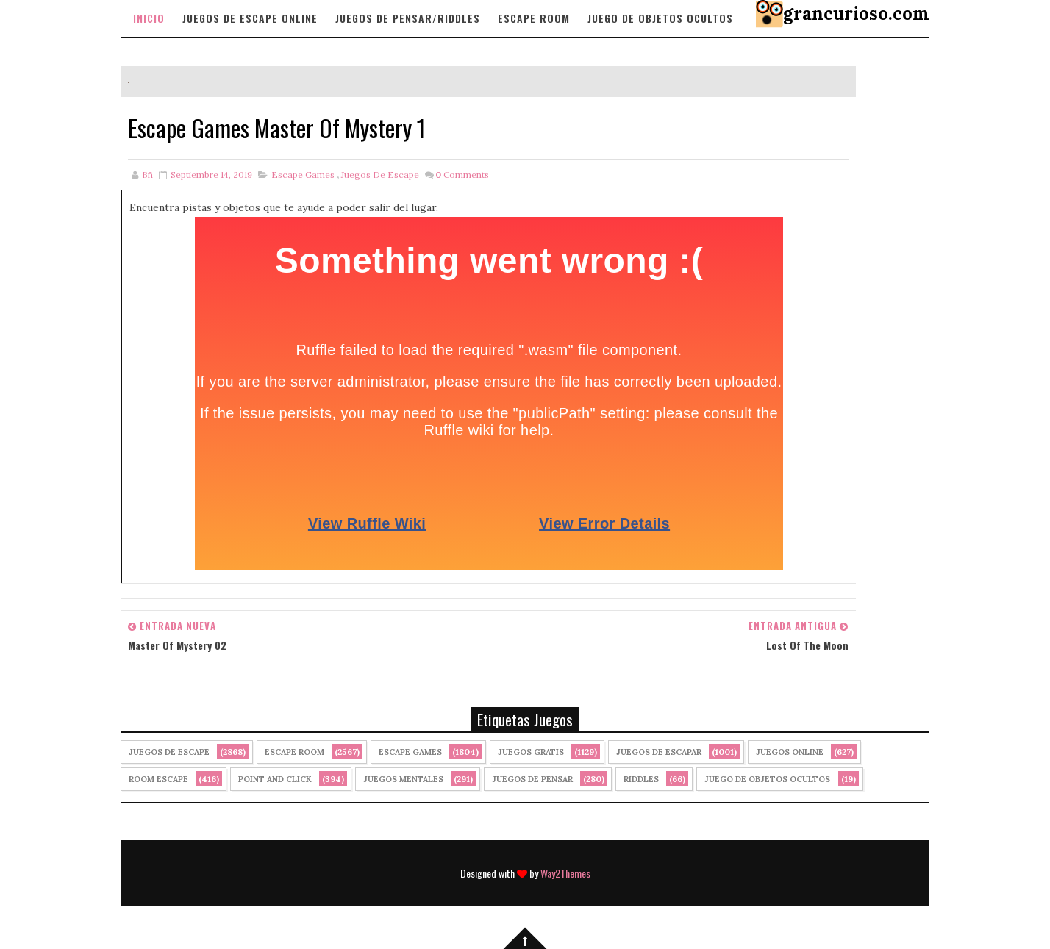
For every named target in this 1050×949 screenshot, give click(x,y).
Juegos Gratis (531, 752)
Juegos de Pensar (532, 779)
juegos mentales (403, 779)
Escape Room (534, 18)
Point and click (275, 779)
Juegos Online (790, 752)
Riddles (641, 779)
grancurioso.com (856, 13)
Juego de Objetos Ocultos (767, 779)
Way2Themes (565, 873)
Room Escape (158, 779)
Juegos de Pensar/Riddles (407, 18)
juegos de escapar (658, 752)
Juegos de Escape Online (250, 18)
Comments (462, 174)
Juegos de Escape (380, 174)
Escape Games (303, 174)
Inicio (149, 18)
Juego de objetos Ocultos (660, 18)
